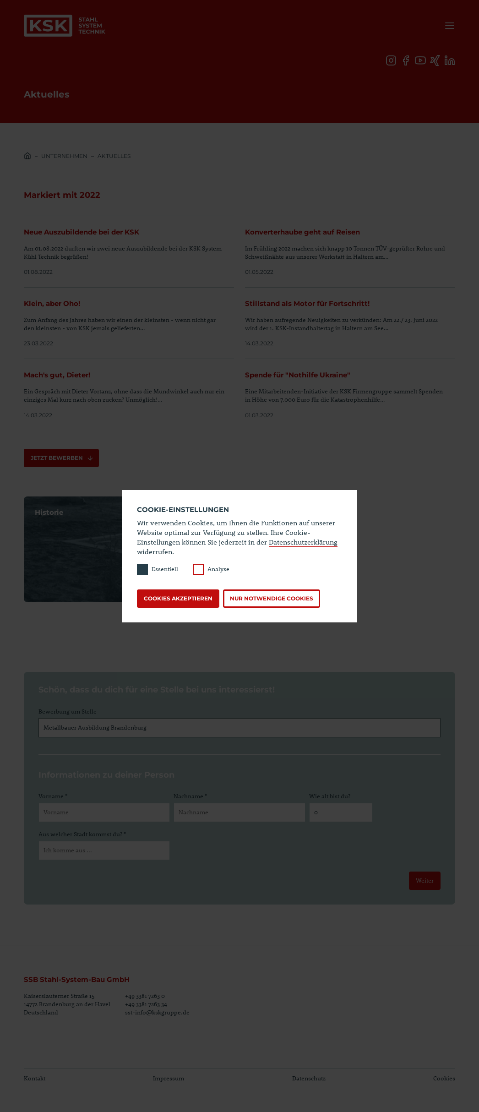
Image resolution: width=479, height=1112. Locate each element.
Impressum (168, 1078)
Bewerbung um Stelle (67, 711)
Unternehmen (64, 156)
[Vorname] (104, 813)
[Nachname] (239, 813)
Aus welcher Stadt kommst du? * (82, 834)
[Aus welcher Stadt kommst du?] (104, 851)
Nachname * (190, 796)
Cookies (444, 1078)
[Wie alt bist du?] (341, 813)
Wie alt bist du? (329, 796)
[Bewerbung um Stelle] (239, 727)
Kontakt (34, 1078)
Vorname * (52, 796)
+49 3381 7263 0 (145, 996)
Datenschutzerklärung (303, 541)
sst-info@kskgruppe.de (157, 1012)
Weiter (424, 880)
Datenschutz (309, 1078)
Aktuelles (114, 156)
